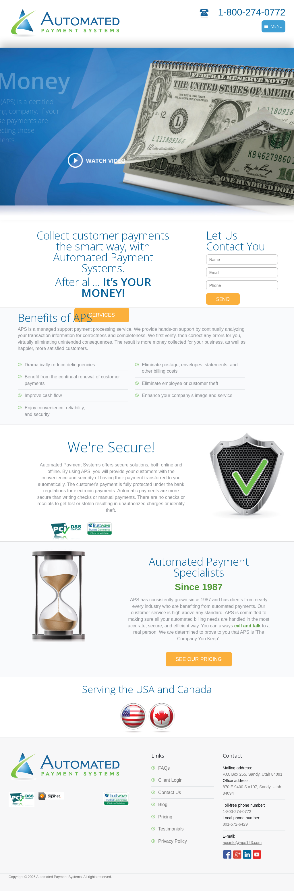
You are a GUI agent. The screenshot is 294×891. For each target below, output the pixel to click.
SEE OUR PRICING (199, 659)
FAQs (164, 768)
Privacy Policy (172, 841)
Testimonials (171, 828)
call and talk (247, 625)
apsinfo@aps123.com (242, 842)
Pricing (165, 816)
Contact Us (169, 792)
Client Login (170, 780)
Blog (162, 804)
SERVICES (102, 315)
